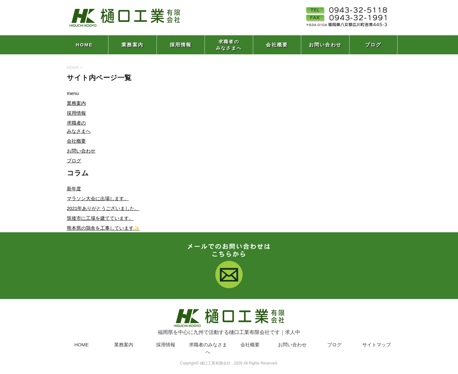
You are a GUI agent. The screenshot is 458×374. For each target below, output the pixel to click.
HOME (84, 44)
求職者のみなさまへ (229, 45)
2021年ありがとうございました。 (103, 208)
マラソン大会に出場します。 (98, 198)
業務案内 (132, 44)
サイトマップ (376, 344)
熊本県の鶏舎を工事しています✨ (103, 228)
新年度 (74, 188)
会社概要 (277, 44)
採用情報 (181, 44)
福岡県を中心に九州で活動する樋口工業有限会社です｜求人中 (229, 321)
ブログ (373, 44)
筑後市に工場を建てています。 (100, 218)
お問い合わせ (325, 44)
